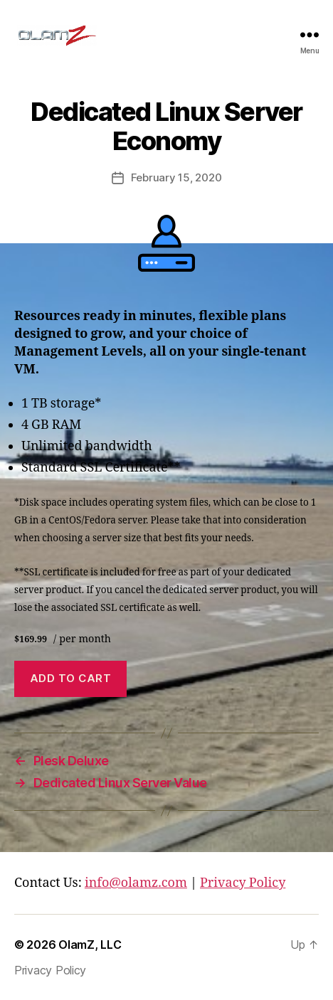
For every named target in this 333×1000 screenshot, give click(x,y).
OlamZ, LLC (89, 944)
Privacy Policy (242, 883)
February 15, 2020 (176, 177)
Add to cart (71, 678)
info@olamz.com (136, 883)
